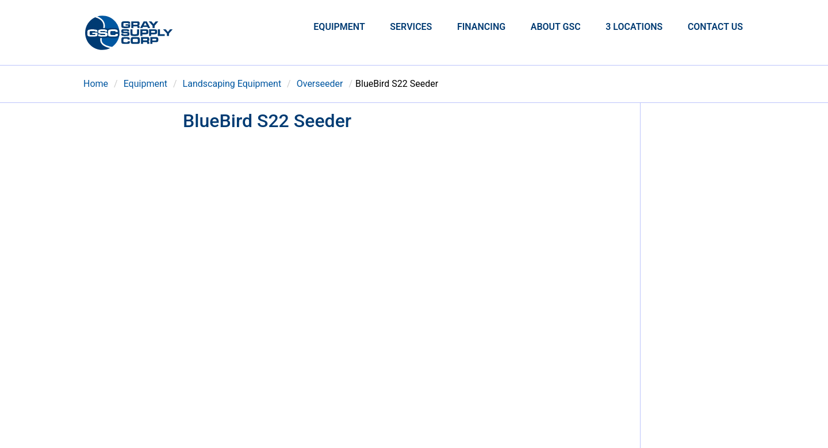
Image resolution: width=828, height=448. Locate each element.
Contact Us (715, 26)
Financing (481, 26)
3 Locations (633, 26)
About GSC (556, 26)
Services (411, 26)
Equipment (339, 26)
